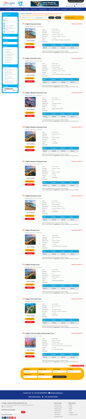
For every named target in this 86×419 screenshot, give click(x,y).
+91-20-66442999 (71, 4)
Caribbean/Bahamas (9, 26)
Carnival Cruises (8, 60)
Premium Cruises (58, 406)
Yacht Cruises (57, 414)
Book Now (29, 47)
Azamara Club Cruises (9, 59)
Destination (27, 369)
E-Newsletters (64, 9)
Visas (70, 410)
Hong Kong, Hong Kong (9, 82)
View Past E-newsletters (7, 414)
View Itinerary (29, 43)
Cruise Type (41, 374)
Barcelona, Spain (8, 70)
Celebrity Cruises (8, 62)
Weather (71, 412)
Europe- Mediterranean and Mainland (10, 29)
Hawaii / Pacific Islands (9, 32)
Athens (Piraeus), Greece (9, 69)
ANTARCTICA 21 (8, 52)
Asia (6, 23)
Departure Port (27, 374)
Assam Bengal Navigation (9, 54)
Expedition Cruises (59, 416)
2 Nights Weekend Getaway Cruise (26, 93)
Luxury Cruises (58, 404)
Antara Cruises (8, 50)
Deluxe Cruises (58, 408)
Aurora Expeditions (8, 55)
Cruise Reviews (72, 1)
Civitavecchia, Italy (8, 76)
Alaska (6, 20)
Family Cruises (58, 410)
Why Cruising (8, 9)
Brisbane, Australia (8, 72)
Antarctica (7, 22)
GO (23, 412)
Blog (58, 9)
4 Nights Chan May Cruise (23, 299)
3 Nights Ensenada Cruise (33, 24)
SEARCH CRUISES (59, 376)
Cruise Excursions (43, 9)
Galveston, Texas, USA (9, 81)
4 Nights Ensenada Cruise (23, 196)
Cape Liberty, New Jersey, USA (10, 75)
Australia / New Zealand (9, 25)
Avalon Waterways (8, 57)
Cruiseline (70, 369)
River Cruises (57, 412)
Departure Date (42, 369)
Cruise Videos (52, 9)
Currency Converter (73, 414)
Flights (70, 404)
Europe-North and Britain (9, 31)
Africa (6, 18)
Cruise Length (56, 369)
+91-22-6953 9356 (80, 6)
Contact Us (78, 9)
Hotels (70, 406)
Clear (51, 17)
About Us (71, 9)
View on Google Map (7, 406)
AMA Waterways (8, 49)
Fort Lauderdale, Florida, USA (9, 79)
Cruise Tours (34, 9)
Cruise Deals (26, 9)
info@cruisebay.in (80, 4)
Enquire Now (79, 1)
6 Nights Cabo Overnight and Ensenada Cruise (30, 333)
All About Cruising (17, 9)
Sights (70, 408)
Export (58, 17)
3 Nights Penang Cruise (22, 230)
